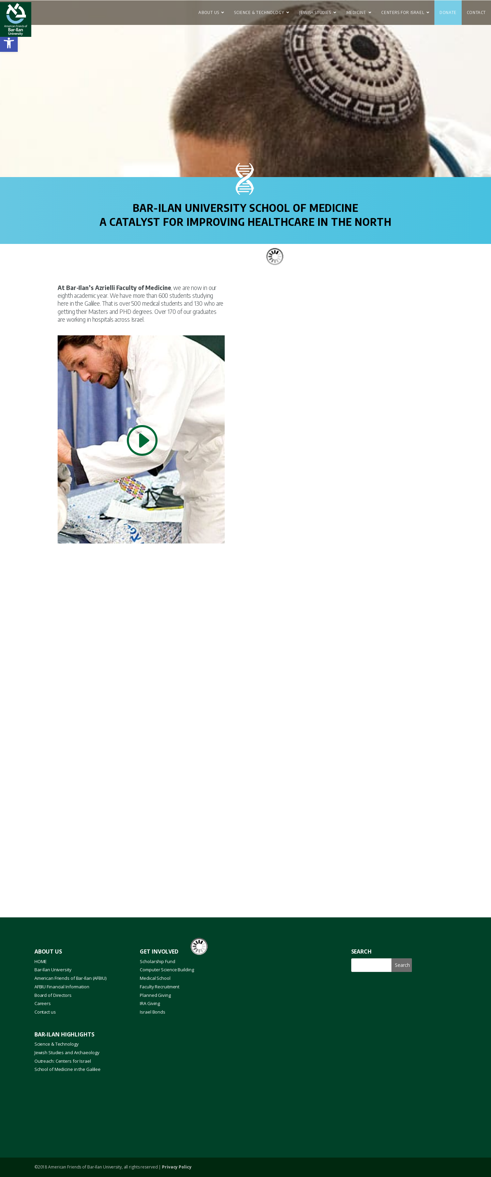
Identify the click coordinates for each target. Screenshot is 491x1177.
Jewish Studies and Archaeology (67, 1052)
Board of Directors (53, 995)
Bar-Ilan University (53, 970)
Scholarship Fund (157, 961)
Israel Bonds (152, 1012)
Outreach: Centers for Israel (62, 1061)
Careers (42, 1003)
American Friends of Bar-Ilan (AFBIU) (70, 978)
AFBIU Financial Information (61, 987)
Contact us (45, 1012)
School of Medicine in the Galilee (67, 1069)
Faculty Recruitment (159, 987)
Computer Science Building (167, 970)
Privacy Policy (176, 1167)
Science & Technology (56, 1044)
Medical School (155, 978)
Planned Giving (155, 995)
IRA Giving (150, 1003)
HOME (40, 961)
